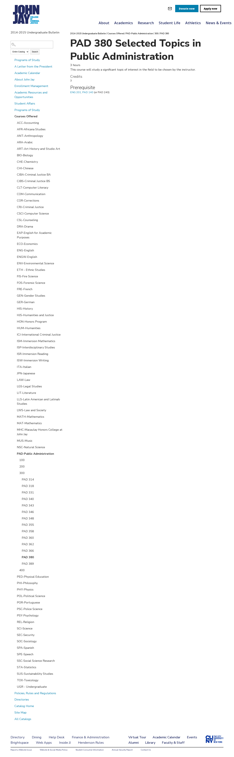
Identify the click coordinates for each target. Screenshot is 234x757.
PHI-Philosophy (27, 583)
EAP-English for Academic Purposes (34, 235)
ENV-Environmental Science (35, 263)
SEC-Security (25, 635)
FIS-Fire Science (27, 276)
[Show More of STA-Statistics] (14, 667)
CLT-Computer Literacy (32, 188)
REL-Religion (25, 622)
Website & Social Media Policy (53, 750)
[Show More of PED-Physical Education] (14, 576)
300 (22, 473)
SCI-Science (24, 628)
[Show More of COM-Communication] (14, 194)
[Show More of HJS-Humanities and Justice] (14, 315)
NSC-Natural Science (31, 447)
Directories (21, 700)
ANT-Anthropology (30, 136)
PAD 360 (28, 538)
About (104, 22)
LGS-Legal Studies (29, 386)
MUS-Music (24, 441)
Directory (18, 737)
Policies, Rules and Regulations (35, 693)
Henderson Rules (91, 742)
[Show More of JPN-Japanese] (14, 373)
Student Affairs (24, 103)
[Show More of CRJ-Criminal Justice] (14, 207)
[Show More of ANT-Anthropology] (14, 135)
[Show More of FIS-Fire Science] (14, 276)
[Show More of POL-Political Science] (14, 595)
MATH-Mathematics (30, 417)
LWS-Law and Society (31, 410)
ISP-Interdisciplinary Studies (36, 347)
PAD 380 (28, 557)
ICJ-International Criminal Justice (39, 335)
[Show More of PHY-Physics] (14, 589)
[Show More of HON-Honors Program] (14, 321)
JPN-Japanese (26, 373)
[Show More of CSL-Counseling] (14, 220)
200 (22, 466)
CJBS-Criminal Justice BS (33, 181)
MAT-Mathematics (29, 423)
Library (150, 742)
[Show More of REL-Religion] (14, 621)
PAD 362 (28, 544)
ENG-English (25, 250)
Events (192, 737)
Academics (123, 22)
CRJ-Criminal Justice (30, 207)
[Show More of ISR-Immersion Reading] (14, 353)
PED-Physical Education (33, 577)
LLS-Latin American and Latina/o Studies (38, 401)
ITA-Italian (24, 367)
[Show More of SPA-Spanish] (14, 647)
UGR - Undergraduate (32, 687)
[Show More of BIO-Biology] (14, 155)
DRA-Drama (25, 226)
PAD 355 (28, 525)
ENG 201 (75, 92)
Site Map (20, 712)
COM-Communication (31, 194)
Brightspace (20, 742)
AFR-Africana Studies (31, 129)
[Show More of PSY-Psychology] (14, 615)
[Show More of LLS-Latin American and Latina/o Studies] (14, 399)
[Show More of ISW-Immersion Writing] (14, 360)
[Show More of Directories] (12, 699)
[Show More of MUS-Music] (14, 440)
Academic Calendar (27, 73)
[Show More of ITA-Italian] (14, 366)
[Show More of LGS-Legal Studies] (14, 386)
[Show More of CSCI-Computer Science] (14, 213)
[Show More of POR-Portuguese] (14, 602)
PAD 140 (87, 92)
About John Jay (24, 79)
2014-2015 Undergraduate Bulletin (88, 33)
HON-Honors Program (32, 322)
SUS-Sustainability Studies (35, 674)
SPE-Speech (25, 654)
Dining (36, 737)
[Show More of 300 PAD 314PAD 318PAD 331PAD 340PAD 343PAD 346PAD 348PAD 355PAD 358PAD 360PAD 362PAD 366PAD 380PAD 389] (17, 472)
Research (146, 22)
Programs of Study (27, 60)
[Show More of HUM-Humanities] (14, 328)
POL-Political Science (31, 596)
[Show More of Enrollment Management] (12, 85)
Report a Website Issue (21, 750)
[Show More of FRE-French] (14, 289)
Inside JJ (65, 742)
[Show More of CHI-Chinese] (14, 168)
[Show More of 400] (17, 570)
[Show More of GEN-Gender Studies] (14, 295)
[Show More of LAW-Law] (14, 379)
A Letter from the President (33, 66)
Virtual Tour (137, 737)
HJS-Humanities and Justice (35, 315)
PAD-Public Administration (35, 454)
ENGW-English (27, 257)
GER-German (25, 302)
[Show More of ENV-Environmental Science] (14, 263)
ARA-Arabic (25, 142)
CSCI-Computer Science (33, 213)
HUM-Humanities (28, 328)
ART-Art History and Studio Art (38, 149)
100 (22, 460)
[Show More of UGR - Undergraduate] (14, 686)
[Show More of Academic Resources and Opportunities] (12, 92)
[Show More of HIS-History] (14, 308)
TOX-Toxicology (27, 680)
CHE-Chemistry (27, 162)
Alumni (133, 742)
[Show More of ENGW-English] (14, 256)
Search (35, 52)
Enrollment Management (31, 86)
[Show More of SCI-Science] (14, 628)
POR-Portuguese (28, 602)
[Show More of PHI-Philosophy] (14, 583)
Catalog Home (24, 706)
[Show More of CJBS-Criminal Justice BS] (14, 181)
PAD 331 (28, 492)
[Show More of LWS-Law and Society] (14, 410)
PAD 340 (28, 499)
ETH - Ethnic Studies (31, 270)
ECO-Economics (27, 244)
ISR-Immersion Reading (32, 354)
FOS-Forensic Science (31, 283)
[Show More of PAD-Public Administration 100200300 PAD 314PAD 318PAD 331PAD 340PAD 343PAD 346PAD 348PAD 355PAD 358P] (14, 453)
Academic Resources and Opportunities (30, 95)
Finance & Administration (90, 737)
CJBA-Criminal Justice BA (34, 175)
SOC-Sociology (27, 641)
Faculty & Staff (173, 742)
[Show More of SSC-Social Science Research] (14, 660)
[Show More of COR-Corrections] (14, 200)
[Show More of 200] (17, 466)
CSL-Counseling (27, 220)
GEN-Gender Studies (31, 296)
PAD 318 (28, 486)
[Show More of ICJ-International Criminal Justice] (14, 334)
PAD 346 (28, 512)
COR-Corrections (28, 201)
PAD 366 (28, 551)
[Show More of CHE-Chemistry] (14, 161)
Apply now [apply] (210, 8)
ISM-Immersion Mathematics (36, 341)
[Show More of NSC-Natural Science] (14, 447)
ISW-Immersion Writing (33, 360)
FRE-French (24, 289)
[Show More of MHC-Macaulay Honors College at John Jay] (14, 429)
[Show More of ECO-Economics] (14, 243)
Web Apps (44, 742)
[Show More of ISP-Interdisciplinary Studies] (14, 347)
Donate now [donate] (187, 8)
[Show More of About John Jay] (12, 79)
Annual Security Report (122, 750)
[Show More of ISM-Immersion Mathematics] (14, 341)
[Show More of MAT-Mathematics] (14, 423)
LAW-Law (23, 380)
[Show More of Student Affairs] (12, 103)
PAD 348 (28, 518)
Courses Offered (25, 116)
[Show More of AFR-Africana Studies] (14, 129)
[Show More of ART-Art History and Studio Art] (14, 148)
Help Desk (57, 737)
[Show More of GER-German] (14, 302)
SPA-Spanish (25, 648)
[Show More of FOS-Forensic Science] (14, 282)
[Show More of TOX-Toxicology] (14, 680)
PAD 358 (28, 531)
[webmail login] (170, 8)
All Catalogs (22, 719)
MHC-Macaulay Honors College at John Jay (39, 432)
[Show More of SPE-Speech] (14, 654)
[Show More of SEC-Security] (14, 634)
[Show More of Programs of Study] (12, 109)
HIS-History (25, 309)
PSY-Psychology (28, 615)
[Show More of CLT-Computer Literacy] (14, 187)
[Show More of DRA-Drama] (14, 226)
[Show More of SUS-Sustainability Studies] (14, 673)
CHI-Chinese (25, 168)
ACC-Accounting (28, 123)
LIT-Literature (26, 393)
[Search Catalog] (32, 44)
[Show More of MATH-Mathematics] (14, 416)
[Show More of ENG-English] (14, 250)
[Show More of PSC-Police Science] (14, 608)
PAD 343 (28, 505)
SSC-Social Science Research (36, 661)
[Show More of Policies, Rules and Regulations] (12, 693)
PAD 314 (28, 479)
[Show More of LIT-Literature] (14, 392)
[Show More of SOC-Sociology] (14, 641)
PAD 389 (28, 564)
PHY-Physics (25, 589)
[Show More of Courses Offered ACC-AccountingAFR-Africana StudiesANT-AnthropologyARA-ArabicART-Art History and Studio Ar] (12, 116)
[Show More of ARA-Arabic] (14, 142)
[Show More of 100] (17, 460)
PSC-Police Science (29, 609)
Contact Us (146, 750)
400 (22, 570)
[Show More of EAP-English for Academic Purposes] (14, 232)
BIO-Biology (25, 155)
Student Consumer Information (90, 750)
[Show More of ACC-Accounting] (14, 122)
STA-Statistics (26, 667)
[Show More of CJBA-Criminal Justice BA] (14, 174)
